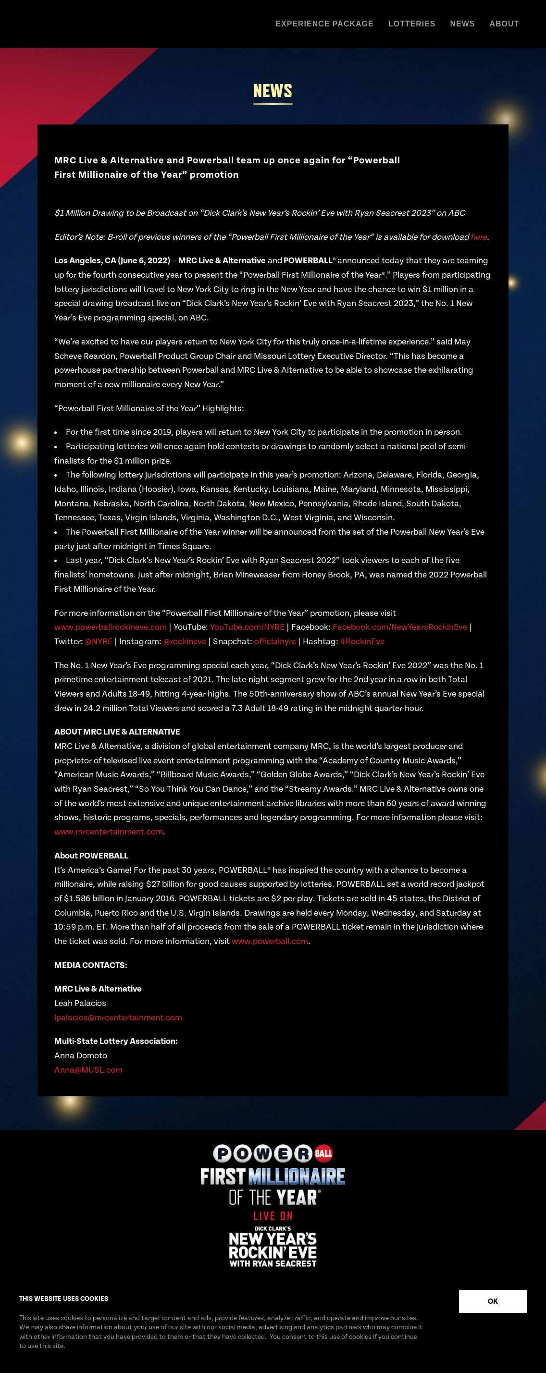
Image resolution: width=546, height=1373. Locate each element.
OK (493, 1301)
